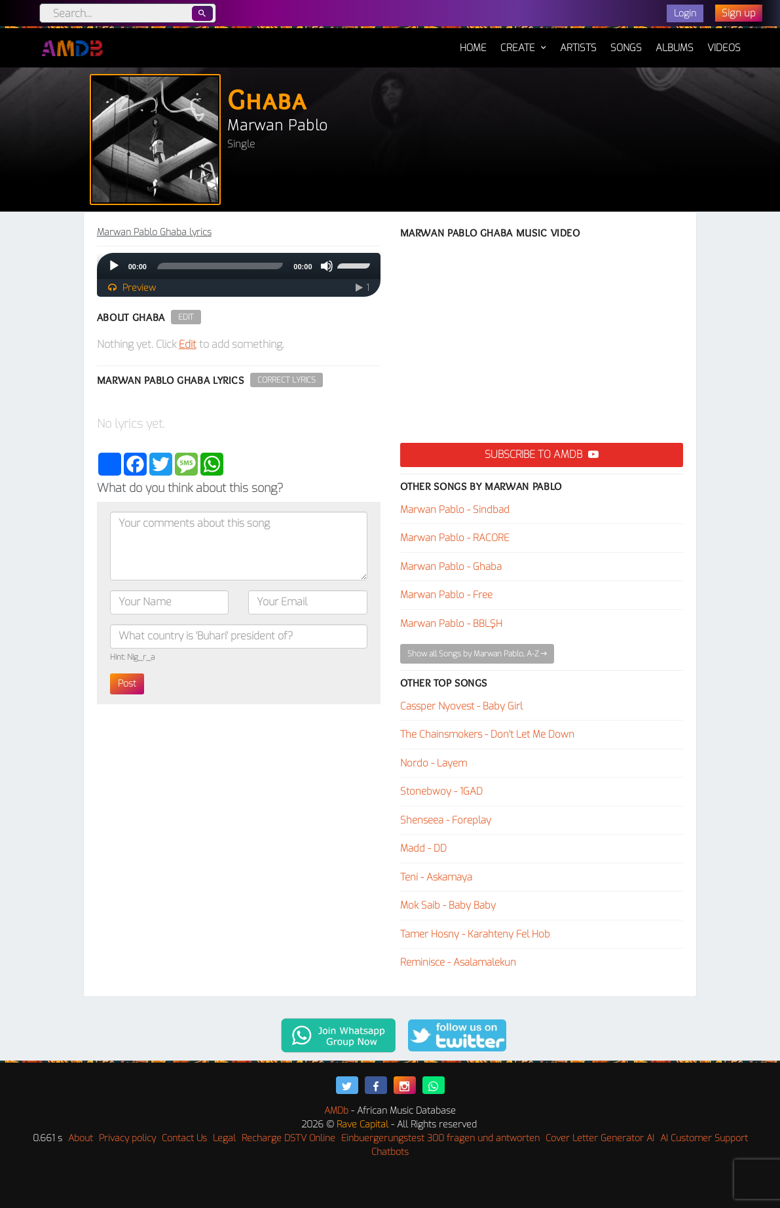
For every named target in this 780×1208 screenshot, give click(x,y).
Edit (186, 317)
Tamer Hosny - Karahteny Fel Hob (475, 934)
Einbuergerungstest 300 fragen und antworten (440, 1138)
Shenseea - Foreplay (445, 820)
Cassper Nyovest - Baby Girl (461, 706)
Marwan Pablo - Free (446, 594)
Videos (724, 47)
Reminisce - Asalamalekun (458, 962)
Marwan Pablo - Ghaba (451, 566)
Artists (578, 47)
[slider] (220, 266)
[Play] (114, 266)
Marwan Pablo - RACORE (455, 537)
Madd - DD (423, 848)
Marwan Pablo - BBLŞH (451, 623)
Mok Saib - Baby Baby (448, 905)
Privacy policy (127, 1138)
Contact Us (184, 1138)
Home (473, 41)
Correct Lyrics (286, 380)
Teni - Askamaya (436, 877)
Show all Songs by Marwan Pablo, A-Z (477, 654)
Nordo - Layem (433, 763)
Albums (675, 47)
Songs (626, 47)
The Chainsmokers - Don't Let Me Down (487, 734)
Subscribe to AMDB (542, 454)
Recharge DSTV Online (288, 1138)
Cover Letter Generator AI (600, 1138)
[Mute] (326, 266)
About (80, 1138)
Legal (224, 1138)
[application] (239, 266)
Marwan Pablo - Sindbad (455, 509)
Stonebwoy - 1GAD (441, 791)
